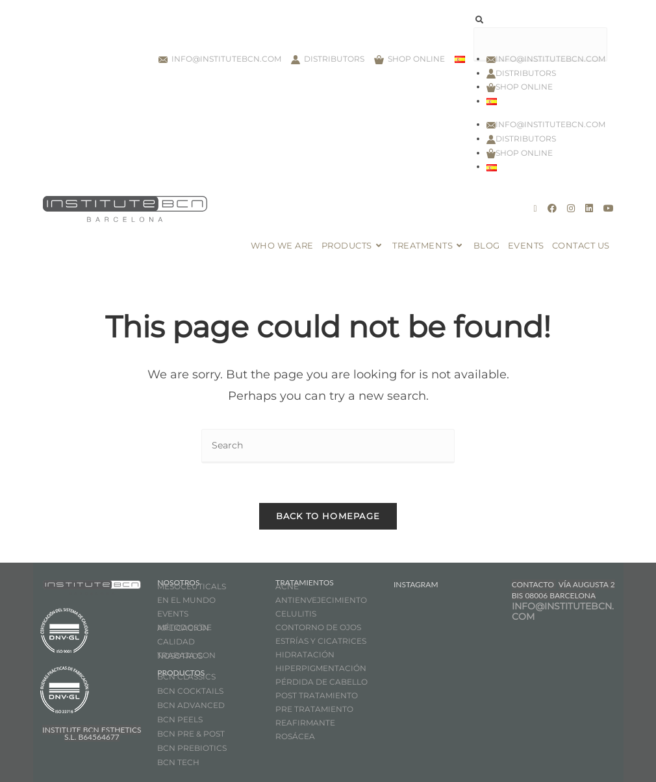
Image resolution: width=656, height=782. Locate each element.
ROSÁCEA (295, 736)
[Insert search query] (328, 446)
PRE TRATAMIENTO (315, 709)
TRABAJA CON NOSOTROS (186, 655)
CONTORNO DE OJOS (318, 627)
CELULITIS (295, 613)
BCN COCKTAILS (190, 691)
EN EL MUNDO (186, 600)
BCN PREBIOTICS (192, 748)
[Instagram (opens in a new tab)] (571, 208)
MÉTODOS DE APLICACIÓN (184, 627)
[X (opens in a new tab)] (535, 209)
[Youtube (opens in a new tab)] (608, 208)
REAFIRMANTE (305, 722)
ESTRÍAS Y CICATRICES (320, 641)
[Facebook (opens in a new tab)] (552, 208)
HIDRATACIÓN (304, 654)
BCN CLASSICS (186, 676)
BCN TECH (178, 762)
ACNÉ (287, 586)
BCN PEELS (180, 719)
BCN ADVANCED (191, 705)
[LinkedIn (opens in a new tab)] (589, 208)
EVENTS (172, 613)
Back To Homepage (328, 516)
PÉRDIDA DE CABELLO (321, 682)
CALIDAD (176, 641)
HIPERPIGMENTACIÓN (320, 668)
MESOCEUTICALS (191, 586)
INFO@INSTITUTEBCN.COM (563, 611)
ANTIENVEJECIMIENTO (321, 600)
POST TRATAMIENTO (317, 695)
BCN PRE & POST (191, 734)
